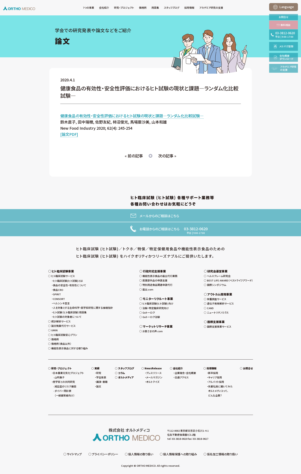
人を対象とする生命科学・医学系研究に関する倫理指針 (83, 308)
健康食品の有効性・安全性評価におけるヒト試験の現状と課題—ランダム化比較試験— (132, 115)
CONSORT (59, 300)
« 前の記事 (134, 156)
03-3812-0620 (196, 229)
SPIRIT (57, 295)
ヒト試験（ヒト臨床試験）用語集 (70, 313)
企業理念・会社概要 (185, 374)
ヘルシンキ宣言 (61, 304)
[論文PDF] (69, 134)
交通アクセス (182, 378)
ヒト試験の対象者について (67, 318)
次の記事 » (167, 156)
